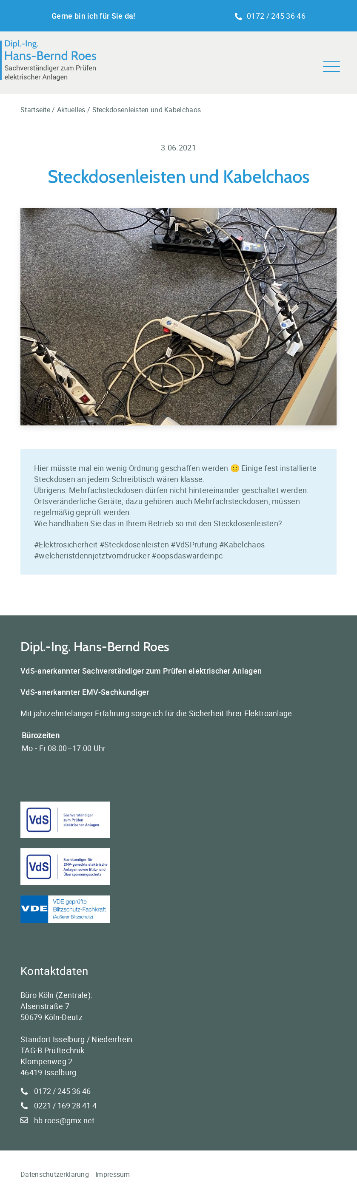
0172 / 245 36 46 (270, 16)
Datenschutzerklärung (54, 1174)
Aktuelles (71, 109)
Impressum (112, 1174)
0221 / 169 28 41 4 (65, 1105)
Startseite (35, 109)
